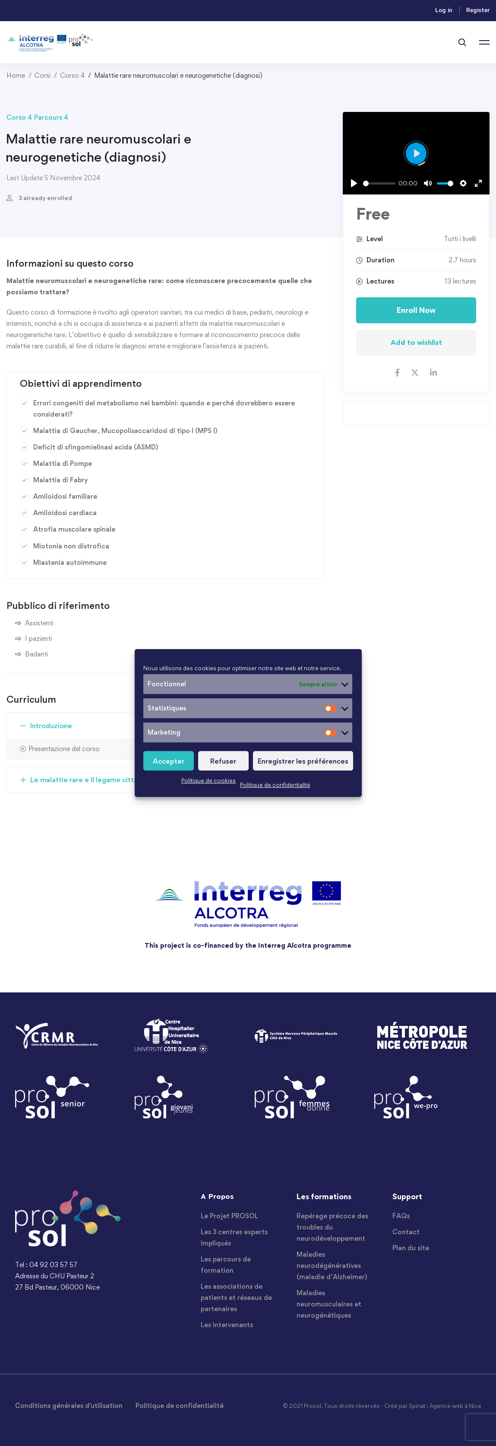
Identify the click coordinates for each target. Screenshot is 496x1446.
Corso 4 (72, 75)
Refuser (223, 761)
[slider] (379, 183)
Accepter (168, 761)
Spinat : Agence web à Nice (445, 1405)
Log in (443, 10)
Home (15, 75)
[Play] (354, 183)
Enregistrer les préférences (303, 761)
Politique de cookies (208, 780)
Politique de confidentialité (275, 784)
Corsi (43, 75)
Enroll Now (416, 310)
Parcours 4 (51, 117)
